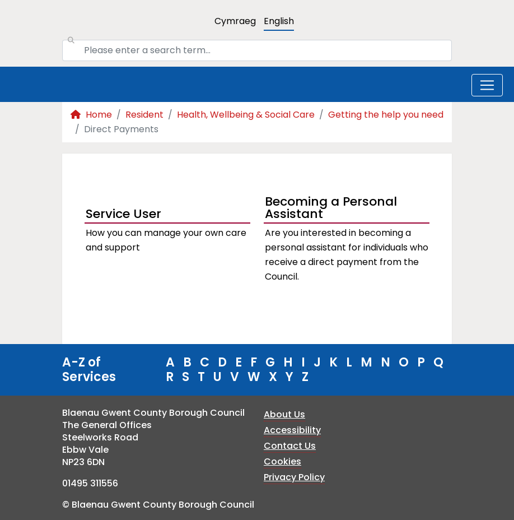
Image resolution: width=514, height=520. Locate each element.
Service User (123, 213)
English (279, 21)
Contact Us (290, 445)
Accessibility (292, 430)
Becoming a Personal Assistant (331, 209)
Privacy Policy (294, 477)
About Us (284, 414)
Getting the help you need (385, 114)
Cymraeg (235, 21)
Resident (144, 114)
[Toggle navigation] (487, 85)
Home (91, 114)
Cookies (282, 461)
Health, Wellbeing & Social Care (246, 114)
